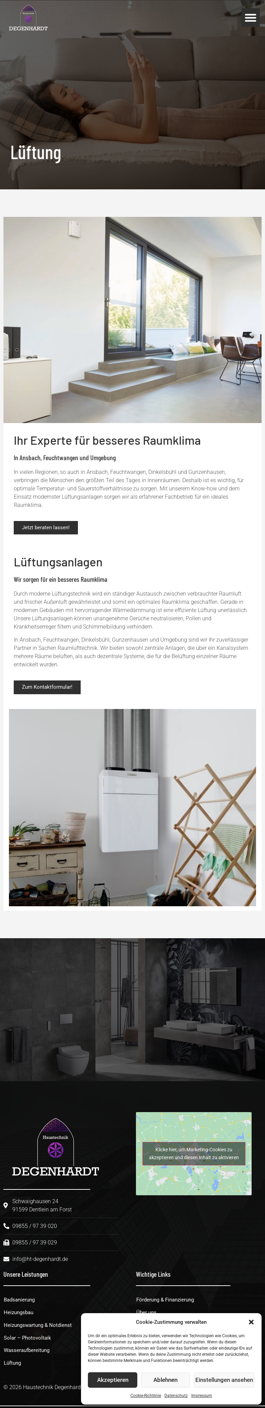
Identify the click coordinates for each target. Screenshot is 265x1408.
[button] (251, 1322)
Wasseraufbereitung (28, 1352)
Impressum (201, 1395)
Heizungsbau (20, 1313)
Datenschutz (176, 1395)
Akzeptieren (113, 1380)
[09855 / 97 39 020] (84, 1011)
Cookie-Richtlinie (145, 1395)
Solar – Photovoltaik (29, 1339)
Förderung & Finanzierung (167, 1300)
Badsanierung (20, 1300)
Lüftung (13, 1365)
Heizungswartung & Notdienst (40, 1326)
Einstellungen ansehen (225, 1380)
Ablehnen (167, 1380)
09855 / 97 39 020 (145, 1008)
